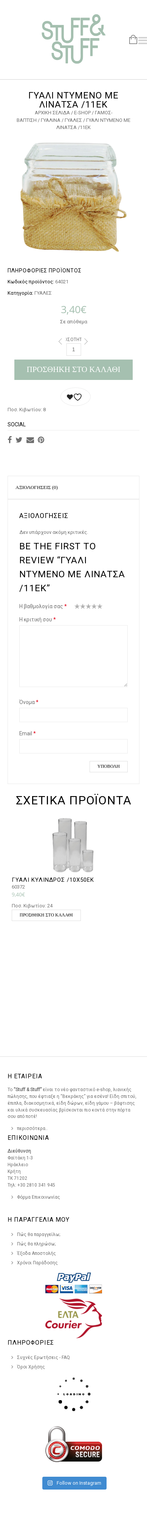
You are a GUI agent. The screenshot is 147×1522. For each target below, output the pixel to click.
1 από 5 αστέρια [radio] (77, 608)
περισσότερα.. (32, 1128)
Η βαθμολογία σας (43, 606)
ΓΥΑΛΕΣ (73, 120)
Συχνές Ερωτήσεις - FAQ (43, 1357)
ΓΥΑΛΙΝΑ (50, 120)
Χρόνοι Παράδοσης (37, 1262)
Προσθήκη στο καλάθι (74, 369)
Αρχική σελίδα (52, 112)
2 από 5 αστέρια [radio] (80, 608)
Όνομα (29, 702)
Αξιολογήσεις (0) (36, 487)
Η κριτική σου (37, 619)
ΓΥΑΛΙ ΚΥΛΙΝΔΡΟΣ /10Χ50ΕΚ (53, 879)
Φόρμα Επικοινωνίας (38, 1197)
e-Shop (82, 112)
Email (27, 733)
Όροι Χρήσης (31, 1367)
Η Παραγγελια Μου (39, 1219)
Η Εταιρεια (25, 1076)
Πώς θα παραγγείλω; (38, 1234)
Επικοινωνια (28, 1137)
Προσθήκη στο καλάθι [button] (46, 915)
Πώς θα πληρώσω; (36, 1244)
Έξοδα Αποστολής (36, 1253)
